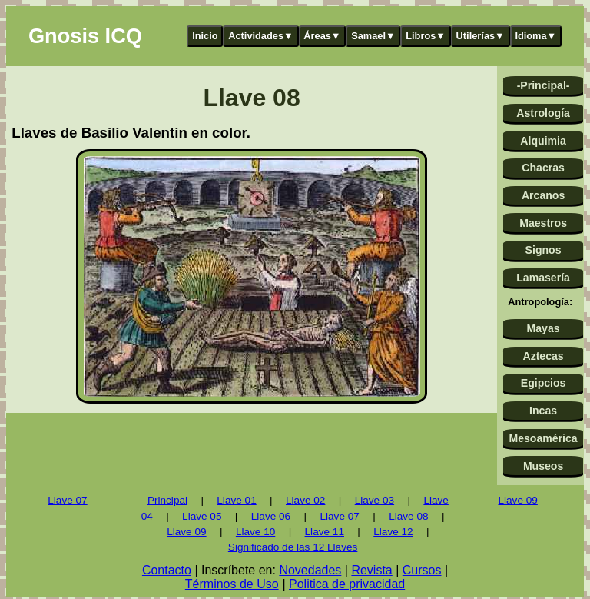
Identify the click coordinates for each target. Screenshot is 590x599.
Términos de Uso (232, 584)
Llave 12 (393, 531)
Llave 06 (270, 516)
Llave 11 (324, 531)
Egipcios (543, 383)
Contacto (166, 570)
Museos (543, 466)
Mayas (543, 328)
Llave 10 (255, 531)
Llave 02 (305, 500)
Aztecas (542, 356)
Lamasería (543, 277)
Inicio (204, 36)
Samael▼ (373, 36)
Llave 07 (67, 500)
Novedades (310, 570)
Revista (371, 570)
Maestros (543, 223)
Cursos (422, 570)
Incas (543, 410)
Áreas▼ (321, 36)
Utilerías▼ (480, 36)
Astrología (543, 113)
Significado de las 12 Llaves (293, 547)
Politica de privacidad (347, 584)
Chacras (543, 167)
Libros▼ (426, 36)
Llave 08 (408, 516)
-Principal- (543, 85)
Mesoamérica (543, 438)
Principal (167, 500)
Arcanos (543, 195)
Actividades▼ (260, 36)
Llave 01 (236, 500)
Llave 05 (201, 516)
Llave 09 (186, 531)
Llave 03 (374, 500)
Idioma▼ (535, 36)
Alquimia (542, 141)
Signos (543, 250)
